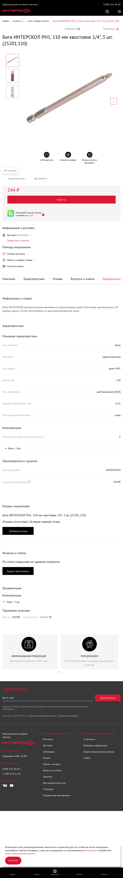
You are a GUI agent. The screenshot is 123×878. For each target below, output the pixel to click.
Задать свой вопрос (18, 571)
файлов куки (89, 850)
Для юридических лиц (54, 782)
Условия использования (68, 715)
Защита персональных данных (99, 751)
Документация (112, 279)
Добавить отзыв (18, 531)
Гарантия (47, 776)
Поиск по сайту (107, 11)
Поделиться (109, 28)
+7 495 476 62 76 (11, 773)
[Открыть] (42, 214)
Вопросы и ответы (82, 279)
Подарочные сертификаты (56, 795)
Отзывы (57, 279)
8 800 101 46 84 (112, 4)
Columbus (24, 235)
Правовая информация (95, 745)
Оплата (46, 757)
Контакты (48, 739)
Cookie (86, 757)
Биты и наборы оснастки (38, 21)
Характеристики (33, 279)
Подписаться (107, 697)
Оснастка (17, 21)
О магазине (89, 739)
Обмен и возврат (52, 764)
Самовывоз (48, 751)
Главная (5, 21)
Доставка (47, 745)
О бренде (48, 789)
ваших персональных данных (20, 853)
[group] (31, 651)
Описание (8, 279)
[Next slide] (114, 101)
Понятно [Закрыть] (13, 860)
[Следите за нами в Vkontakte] (4, 785)
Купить (61, 199)
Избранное (70, 28)
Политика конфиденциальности (42, 715)
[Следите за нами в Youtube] (11, 785)
